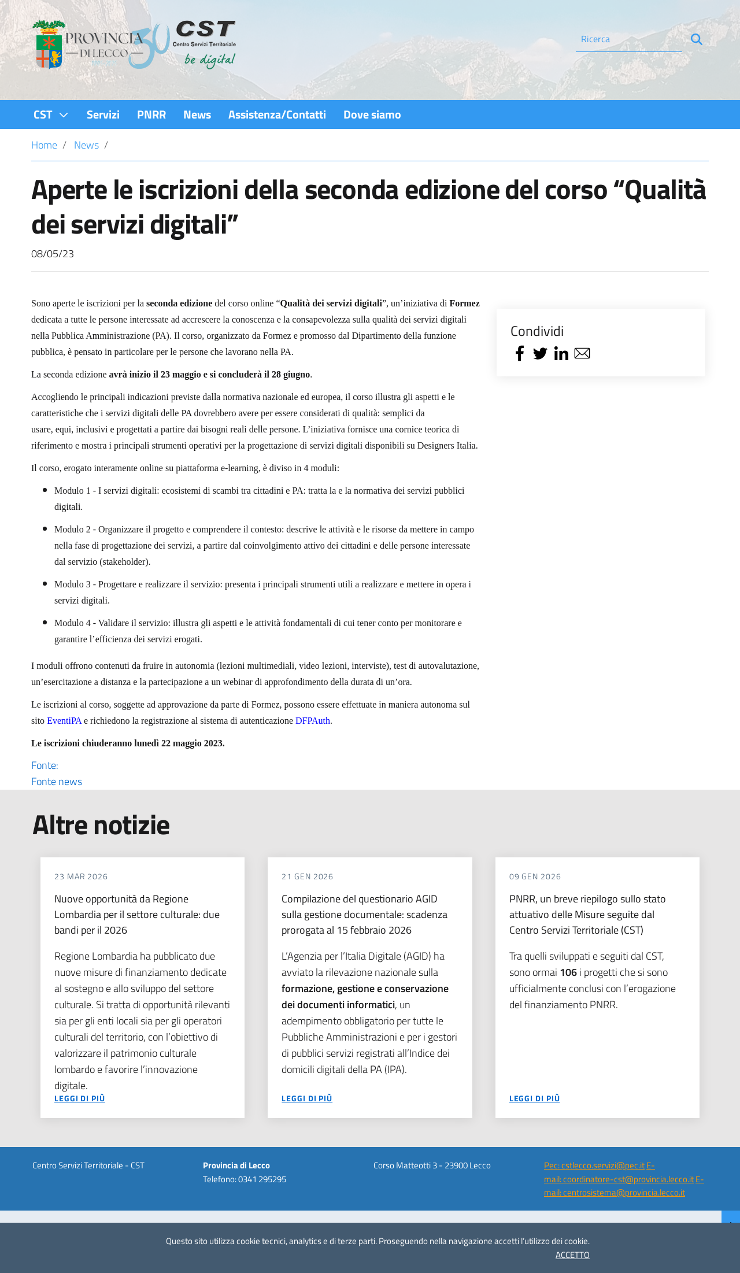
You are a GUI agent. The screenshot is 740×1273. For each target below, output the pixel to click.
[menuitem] (51, 114)
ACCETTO (573, 1254)
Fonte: (255, 773)
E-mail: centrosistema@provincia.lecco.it (624, 1185)
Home (44, 145)
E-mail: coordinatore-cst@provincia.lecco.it (619, 1172)
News (86, 145)
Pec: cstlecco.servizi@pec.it (594, 1165)
